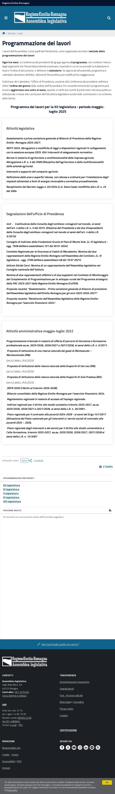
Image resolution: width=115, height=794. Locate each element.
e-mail (13, 725)
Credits (5, 754)
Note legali (65, 702)
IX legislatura (11, 497)
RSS (19, 761)
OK (107, 782)
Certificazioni (68, 730)
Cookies (64, 715)
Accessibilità (8, 761)
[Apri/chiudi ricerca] (109, 18)
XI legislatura (11, 489)
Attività (11, 33)
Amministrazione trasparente (74, 682)
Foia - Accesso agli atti (71, 695)
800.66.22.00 (24, 718)
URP (4, 704)
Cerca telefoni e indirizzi (14, 695)
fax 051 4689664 (11, 721)
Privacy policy (20, 790)
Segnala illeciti (67, 688)
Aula (20, 33)
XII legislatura (11, 485)
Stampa (108, 467)
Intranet (6, 768)
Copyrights (78, 702)
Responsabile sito (11, 748)
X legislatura (11, 493)
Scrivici (15, 754)
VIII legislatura (12, 501)
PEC (21, 725)
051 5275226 (22, 692)
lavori (24, 460)
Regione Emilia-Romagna (15, 3)
